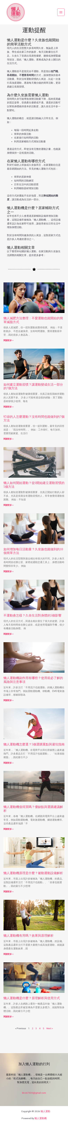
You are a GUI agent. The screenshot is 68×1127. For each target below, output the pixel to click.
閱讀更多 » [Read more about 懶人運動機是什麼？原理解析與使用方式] (8, 1016)
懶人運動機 (40, 1118)
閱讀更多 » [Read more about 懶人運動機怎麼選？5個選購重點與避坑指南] (8, 763)
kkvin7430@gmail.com (34, 1092)
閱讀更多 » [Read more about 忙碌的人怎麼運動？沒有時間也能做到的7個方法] (8, 439)
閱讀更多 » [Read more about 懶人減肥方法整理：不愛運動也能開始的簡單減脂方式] (8, 340)
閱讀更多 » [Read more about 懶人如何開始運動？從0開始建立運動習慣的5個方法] (8, 505)
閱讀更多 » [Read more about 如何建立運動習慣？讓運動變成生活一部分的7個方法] (8, 407)
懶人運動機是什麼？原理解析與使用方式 (31, 998)
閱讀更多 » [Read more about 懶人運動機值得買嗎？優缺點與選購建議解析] (8, 829)
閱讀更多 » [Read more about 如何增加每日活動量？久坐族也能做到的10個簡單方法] (8, 571)
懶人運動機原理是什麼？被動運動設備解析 (33, 873)
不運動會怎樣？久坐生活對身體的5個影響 (32, 615)
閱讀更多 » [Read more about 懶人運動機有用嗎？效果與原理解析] (8, 954)
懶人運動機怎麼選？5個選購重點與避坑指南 (34, 744)
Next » (49, 1028)
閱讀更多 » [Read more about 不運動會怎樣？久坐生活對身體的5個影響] (8, 634)
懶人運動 (45, 1111)
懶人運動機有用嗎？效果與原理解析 (28, 935)
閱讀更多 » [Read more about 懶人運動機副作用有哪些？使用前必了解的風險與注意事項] (8, 700)
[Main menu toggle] (61, 12)
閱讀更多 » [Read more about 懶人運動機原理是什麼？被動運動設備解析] (8, 891)
